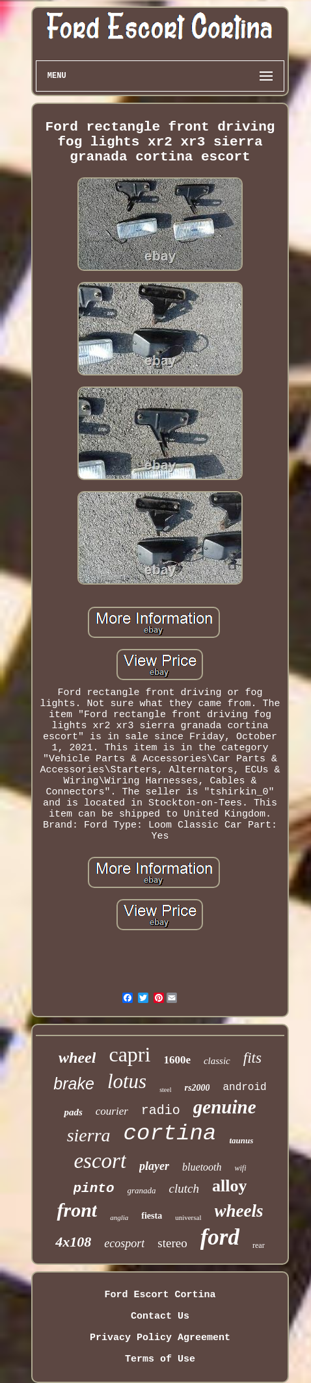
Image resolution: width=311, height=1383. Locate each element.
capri (129, 1054)
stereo (172, 1243)
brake (73, 1083)
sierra (89, 1135)
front (77, 1210)
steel (165, 1089)
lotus (126, 1081)
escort (100, 1161)
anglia (119, 1217)
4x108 (73, 1242)
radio (160, 1110)
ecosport (124, 1243)
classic (217, 1061)
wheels (239, 1211)
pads (73, 1112)
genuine (224, 1107)
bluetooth (201, 1167)
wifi (241, 1168)
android (244, 1087)
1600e (177, 1060)
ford (219, 1237)
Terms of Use (160, 1359)
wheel (77, 1057)
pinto (94, 1188)
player (154, 1166)
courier (112, 1111)
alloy (229, 1185)
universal (188, 1217)
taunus (241, 1140)
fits (252, 1058)
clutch (184, 1188)
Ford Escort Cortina (159, 1295)
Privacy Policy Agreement (160, 1337)
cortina (170, 1133)
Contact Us (160, 1316)
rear (258, 1245)
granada (142, 1190)
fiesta (151, 1216)
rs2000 (197, 1088)
